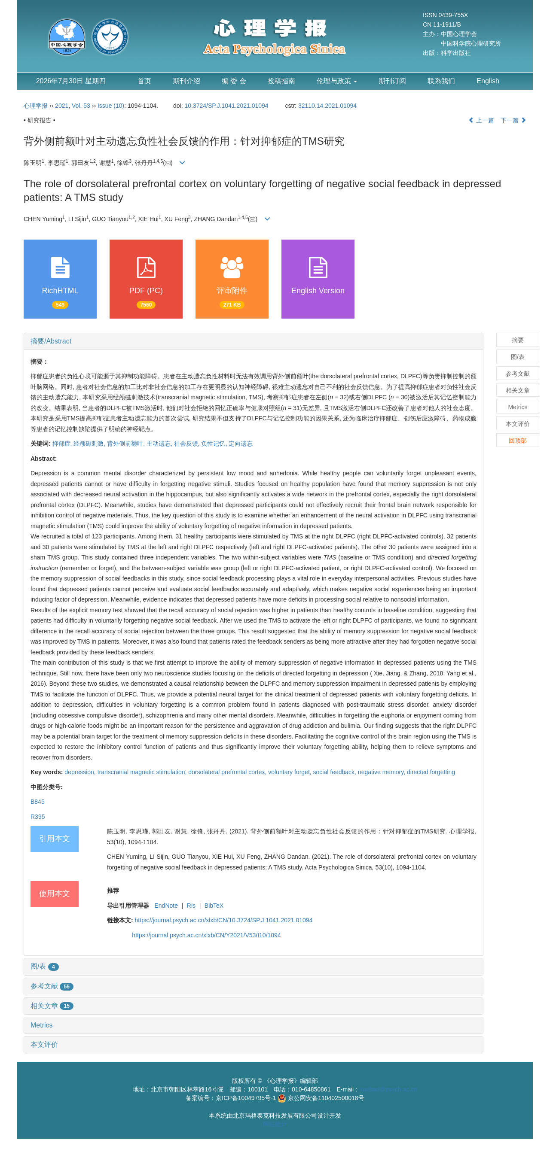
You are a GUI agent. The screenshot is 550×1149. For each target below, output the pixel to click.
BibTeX (214, 905)
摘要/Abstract (51, 341)
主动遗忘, (160, 443)
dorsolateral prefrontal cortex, (228, 772)
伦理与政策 (337, 81)
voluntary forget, (290, 772)
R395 (38, 816)
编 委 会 (234, 81)
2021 (61, 105)
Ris (191, 905)
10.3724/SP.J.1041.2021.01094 (226, 105)
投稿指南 (281, 81)
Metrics (42, 1025)
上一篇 (481, 120)
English (488, 81)
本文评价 (44, 1044)
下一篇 (513, 120)
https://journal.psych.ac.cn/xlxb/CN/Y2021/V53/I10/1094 (206, 935)
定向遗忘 (241, 443)
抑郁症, (63, 443)
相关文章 (52, 1005)
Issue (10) (111, 105)
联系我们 (441, 81)
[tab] (253, 341)
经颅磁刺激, (90, 443)
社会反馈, (188, 443)
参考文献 (52, 986)
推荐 (113, 890)
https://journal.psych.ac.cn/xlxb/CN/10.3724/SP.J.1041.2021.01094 (224, 920)
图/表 (45, 966)
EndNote (165, 905)
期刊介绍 (186, 81)
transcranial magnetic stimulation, (143, 772)
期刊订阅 (392, 81)
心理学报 (36, 105)
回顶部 (518, 440)
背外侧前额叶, (127, 443)
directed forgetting (431, 772)
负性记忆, (215, 443)
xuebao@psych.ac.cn (388, 1089)
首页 (144, 81)
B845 (38, 801)
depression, (80, 772)
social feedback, (335, 772)
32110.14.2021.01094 (327, 105)
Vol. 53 (81, 105)
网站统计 (275, 1124)
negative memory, (382, 772)
